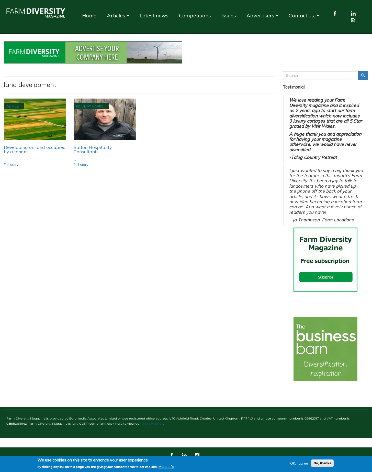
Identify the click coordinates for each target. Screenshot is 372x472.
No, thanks (322, 463)
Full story (11, 164)
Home (89, 15)
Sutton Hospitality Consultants (93, 149)
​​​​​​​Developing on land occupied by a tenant (35, 149)
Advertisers (262, 15)
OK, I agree (299, 463)
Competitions (195, 15)
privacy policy (152, 423)
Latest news (154, 15)
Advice (12, 106)
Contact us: (304, 15)
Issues (228, 15)
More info (166, 466)
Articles (118, 15)
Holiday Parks (90, 106)
